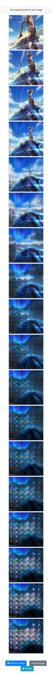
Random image (16, 663)
